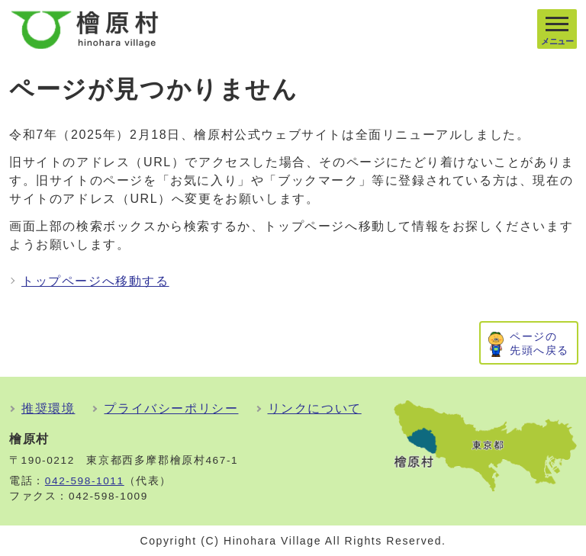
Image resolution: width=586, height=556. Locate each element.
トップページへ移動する (95, 281)
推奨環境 (48, 408)
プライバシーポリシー (171, 408)
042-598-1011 (84, 481)
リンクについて (315, 408)
